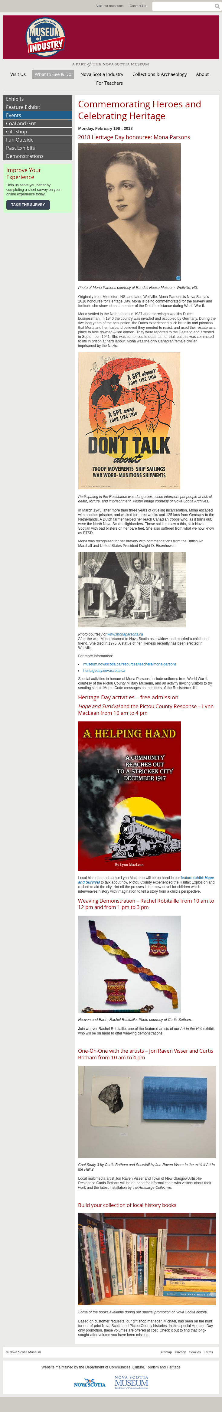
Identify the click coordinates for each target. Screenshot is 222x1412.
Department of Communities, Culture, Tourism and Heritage (133, 1367)
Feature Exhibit (23, 107)
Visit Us (18, 74)
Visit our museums (109, 6)
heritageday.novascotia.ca (104, 670)
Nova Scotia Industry (101, 74)
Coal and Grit (21, 123)
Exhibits (15, 99)
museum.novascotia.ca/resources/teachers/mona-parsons (129, 664)
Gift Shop (16, 131)
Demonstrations (25, 156)
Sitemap (166, 1352)
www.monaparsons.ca (125, 634)
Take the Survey (28, 205)
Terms (208, 1352)
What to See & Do (53, 74)
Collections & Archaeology (159, 74)
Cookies (195, 1352)
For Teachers (109, 83)
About (202, 74)
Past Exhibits (20, 148)
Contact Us (138, 6)
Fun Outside (20, 139)
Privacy (180, 1352)
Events (13, 115)
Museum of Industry (48, 37)
